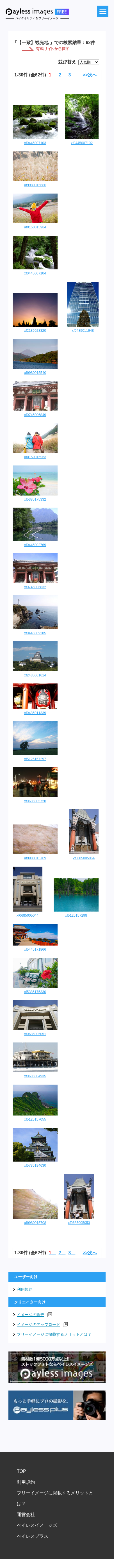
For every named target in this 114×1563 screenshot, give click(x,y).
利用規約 (25, 1289)
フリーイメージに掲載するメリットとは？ (54, 1334)
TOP (21, 1471)
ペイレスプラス (32, 1536)
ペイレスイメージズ (37, 1525)
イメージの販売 (34, 1314)
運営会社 (26, 1514)
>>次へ (90, 74)
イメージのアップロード (42, 1324)
